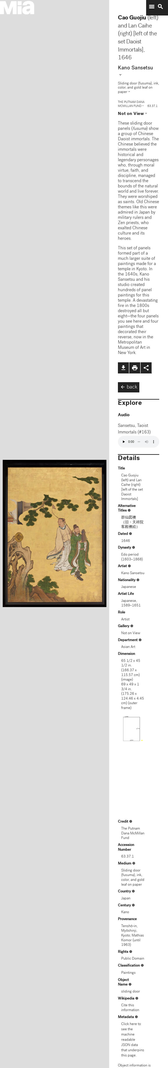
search (160, 6)
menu (151, 6)
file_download (123, 368)
